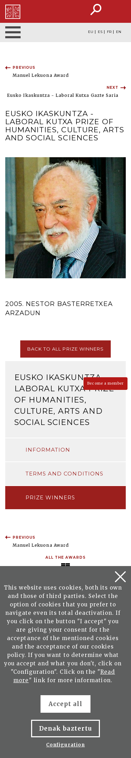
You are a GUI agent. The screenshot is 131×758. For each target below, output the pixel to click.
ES (100, 32)
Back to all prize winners (65, 349)
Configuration (65, 745)
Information (48, 449)
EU (90, 32)
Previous (24, 67)
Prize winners (50, 497)
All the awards (65, 557)
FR (109, 32)
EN (118, 32)
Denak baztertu (65, 728)
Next (112, 87)
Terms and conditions (64, 473)
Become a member (105, 383)
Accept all (65, 704)
